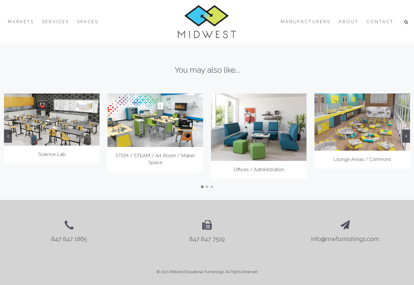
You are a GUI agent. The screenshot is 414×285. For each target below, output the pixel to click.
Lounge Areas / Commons (362, 159)
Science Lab (51, 154)
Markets (21, 21)
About (348, 21)
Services (55, 21)
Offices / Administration (259, 169)
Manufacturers (306, 21)
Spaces (87, 21)
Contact (380, 21)
